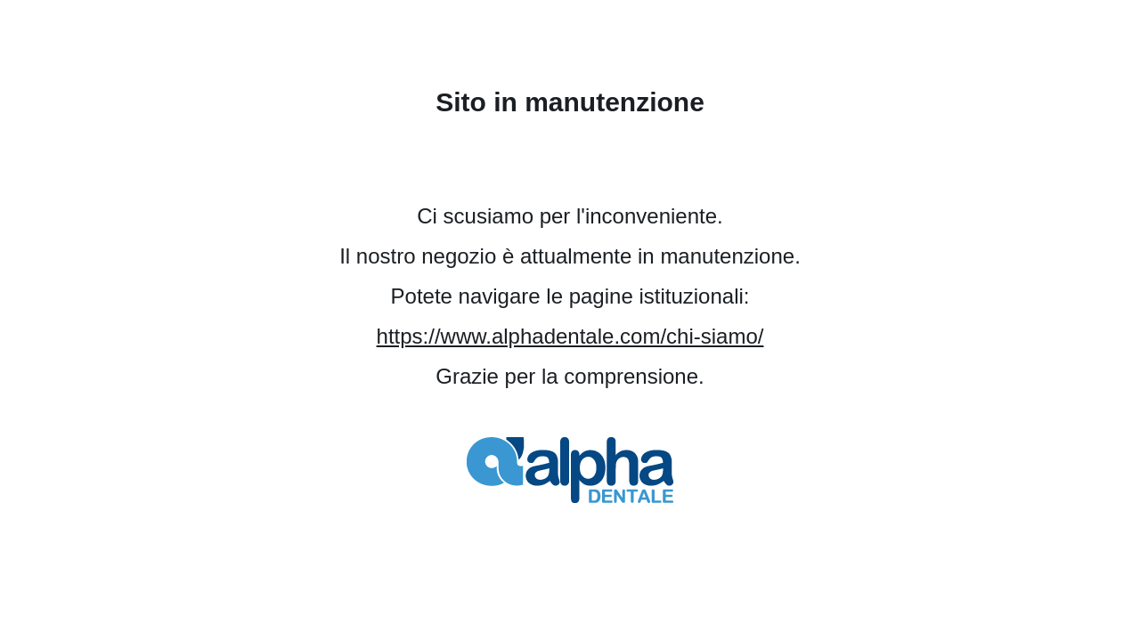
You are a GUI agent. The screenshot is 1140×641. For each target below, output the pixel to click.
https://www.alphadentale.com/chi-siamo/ (570, 336)
